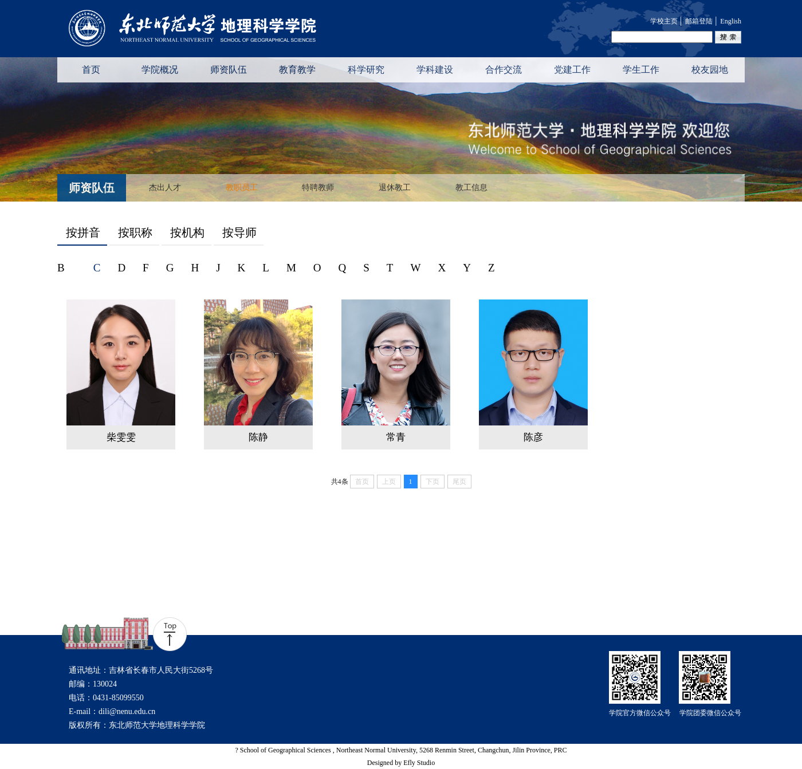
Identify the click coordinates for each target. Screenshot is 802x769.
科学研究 (366, 69)
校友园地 (709, 69)
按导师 (239, 232)
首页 (91, 69)
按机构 (187, 232)
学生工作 (641, 69)
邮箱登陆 (699, 21)
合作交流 (503, 69)
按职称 (135, 232)
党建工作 (572, 69)
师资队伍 (228, 69)
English (730, 21)
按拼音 (83, 232)
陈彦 (533, 437)
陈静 (258, 437)
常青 (396, 437)
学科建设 (434, 69)
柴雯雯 (121, 437)
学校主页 (664, 21)
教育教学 (297, 69)
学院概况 (159, 69)
